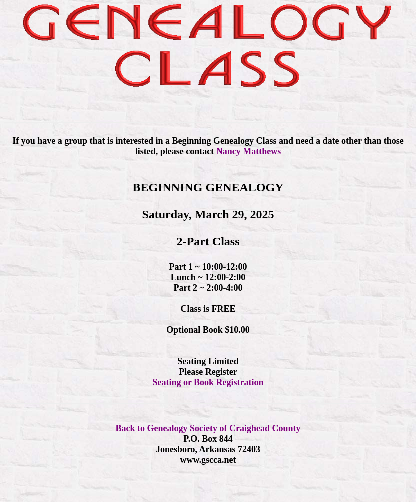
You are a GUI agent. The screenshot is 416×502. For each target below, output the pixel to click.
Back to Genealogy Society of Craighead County (208, 428)
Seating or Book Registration (207, 382)
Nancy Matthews (248, 151)
